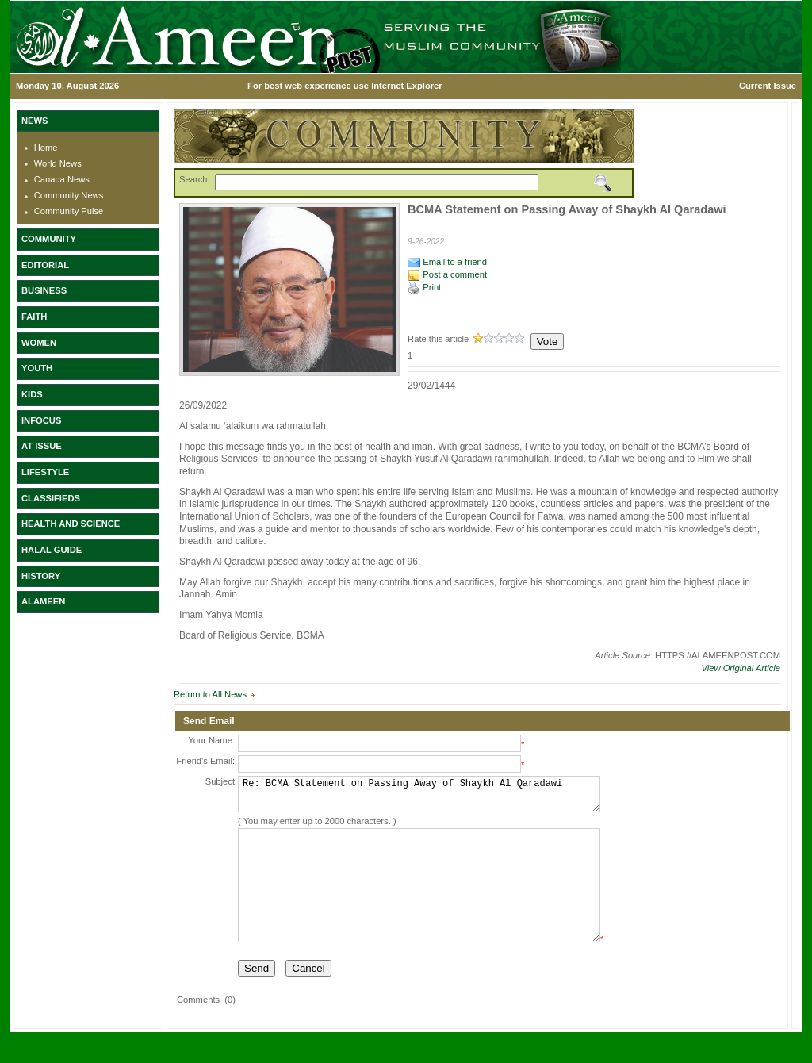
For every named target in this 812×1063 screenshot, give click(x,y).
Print (424, 287)
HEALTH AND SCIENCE (70, 523)
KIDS (32, 394)
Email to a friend (447, 262)
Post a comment (447, 274)
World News (58, 163)
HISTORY (40, 576)
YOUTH (36, 368)
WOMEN (38, 342)
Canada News (62, 179)
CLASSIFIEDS (50, 498)
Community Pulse (69, 211)
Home (46, 147)
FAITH (34, 316)
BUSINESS (44, 290)
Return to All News (210, 694)
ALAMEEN (43, 601)
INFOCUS (41, 420)
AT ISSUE (41, 446)
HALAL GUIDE (51, 550)
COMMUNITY (48, 239)
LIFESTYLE (45, 472)
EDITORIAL (45, 265)
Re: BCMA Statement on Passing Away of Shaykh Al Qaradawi (419, 797)
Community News (69, 195)
